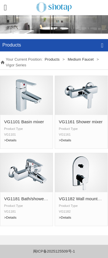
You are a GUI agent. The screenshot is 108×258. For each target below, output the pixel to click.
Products (52, 59)
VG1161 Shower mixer (81, 121)
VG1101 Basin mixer (24, 121)
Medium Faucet (81, 59)
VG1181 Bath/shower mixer (30, 198)
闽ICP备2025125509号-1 (54, 251)
